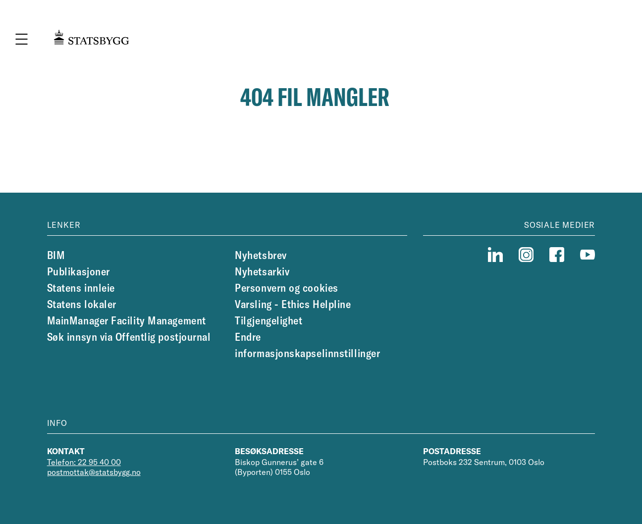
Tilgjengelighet (268, 320)
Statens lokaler (81, 304)
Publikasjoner (78, 271)
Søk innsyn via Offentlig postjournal (129, 337)
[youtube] (587, 254)
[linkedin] (495, 254)
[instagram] (526, 254)
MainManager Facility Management (126, 320)
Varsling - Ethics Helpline (293, 304)
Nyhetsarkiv (262, 271)
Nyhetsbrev (261, 255)
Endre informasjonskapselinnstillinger (307, 345)
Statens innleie (81, 288)
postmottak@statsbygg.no (94, 472)
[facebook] (556, 254)
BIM (56, 255)
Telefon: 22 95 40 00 (84, 462)
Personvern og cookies (286, 288)
